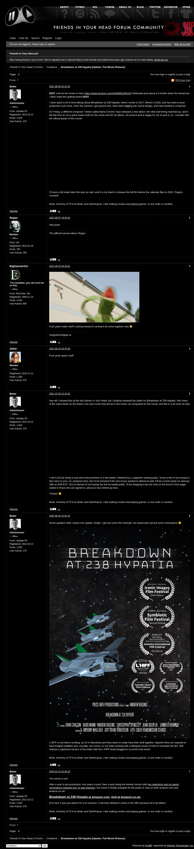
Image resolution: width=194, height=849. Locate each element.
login (162, 74)
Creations (52, 67)
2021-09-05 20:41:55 (59, 86)
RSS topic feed (182, 80)
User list (24, 38)
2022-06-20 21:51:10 (59, 516)
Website (14, 211)
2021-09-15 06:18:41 (59, 266)
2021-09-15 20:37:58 (59, 348)
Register (47, 38)
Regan (14, 217)
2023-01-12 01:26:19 (59, 771)
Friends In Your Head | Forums (26, 67)
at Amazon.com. (79, 797)
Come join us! (161, 60)
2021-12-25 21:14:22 (59, 393)
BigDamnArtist (19, 266)
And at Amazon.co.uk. (126, 797)
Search (35, 38)
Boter (13, 86)
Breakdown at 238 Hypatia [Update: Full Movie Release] (93, 67)
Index (13, 38)
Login (58, 38)
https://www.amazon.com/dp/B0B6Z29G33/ (108, 93)
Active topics (143, 44)
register (171, 74)
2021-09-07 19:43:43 (59, 217)
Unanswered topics (161, 44)
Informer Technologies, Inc (180, 845)
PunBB (148, 845)
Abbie (13, 348)
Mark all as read (182, 44)
